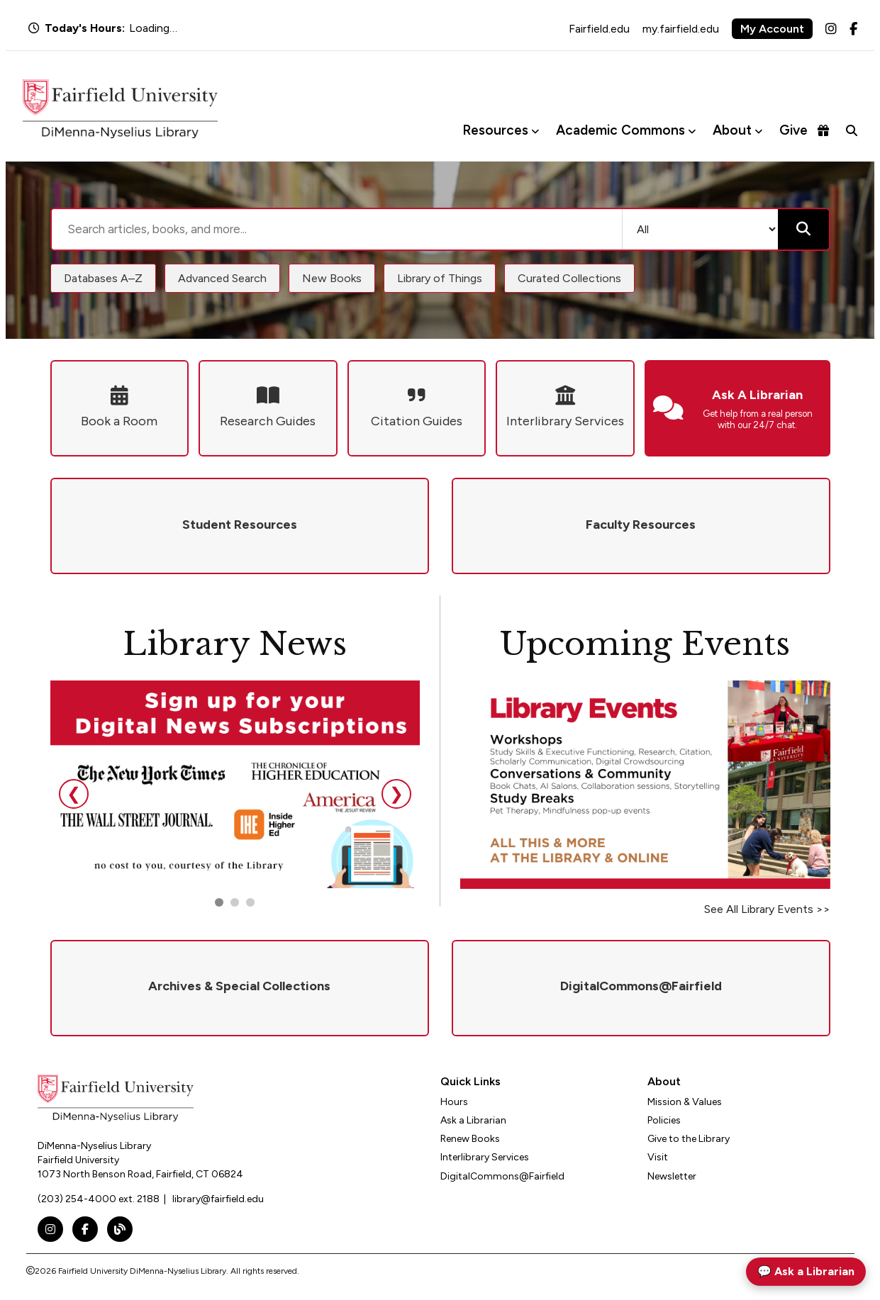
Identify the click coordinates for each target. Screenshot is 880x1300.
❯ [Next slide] (396, 793)
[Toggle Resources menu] (535, 131)
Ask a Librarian (473, 1120)
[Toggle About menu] (758, 131)
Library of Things (439, 278)
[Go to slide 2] (234, 902)
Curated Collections (569, 278)
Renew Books (470, 1139)
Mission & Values (684, 1102)
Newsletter (671, 1176)
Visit (657, 1157)
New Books (332, 278)
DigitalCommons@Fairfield (502, 1176)
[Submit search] (803, 229)
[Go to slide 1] (219, 902)
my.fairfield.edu (680, 28)
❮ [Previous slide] (74, 793)
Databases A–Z (103, 278)
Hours (454, 1102)
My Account (772, 28)
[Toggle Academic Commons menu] (692, 131)
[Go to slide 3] (250, 902)
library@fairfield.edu (218, 1199)
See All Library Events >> (767, 909)
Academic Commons (620, 130)
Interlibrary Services (484, 1157)
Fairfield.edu (599, 28)
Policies (664, 1120)
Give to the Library (688, 1139)
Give (804, 130)
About (732, 130)
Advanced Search (222, 278)
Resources (495, 130)
